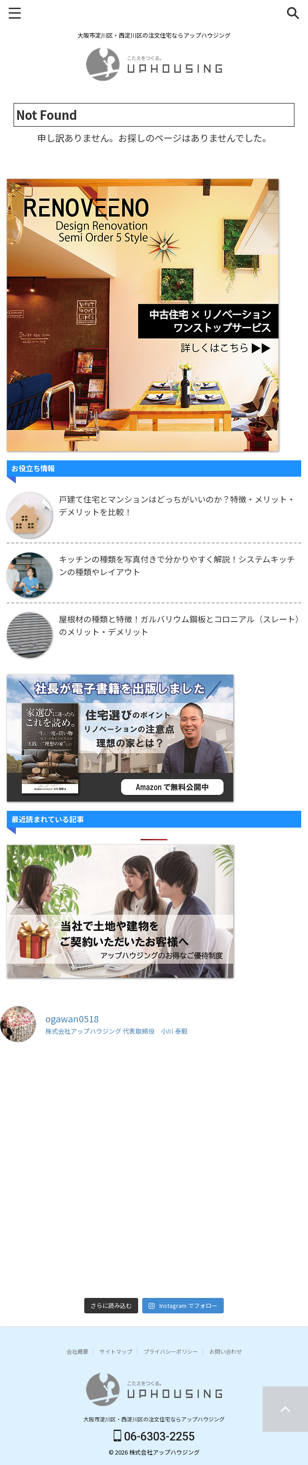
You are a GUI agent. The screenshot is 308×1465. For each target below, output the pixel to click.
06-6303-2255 (154, 1436)
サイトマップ (116, 1351)
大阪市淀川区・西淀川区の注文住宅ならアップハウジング (154, 1419)
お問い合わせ (225, 1351)
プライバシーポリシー (171, 1351)
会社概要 (77, 1351)
